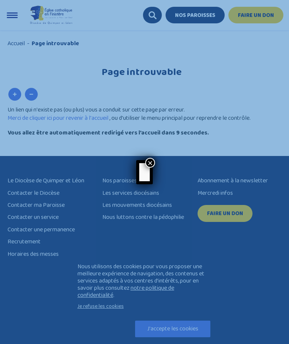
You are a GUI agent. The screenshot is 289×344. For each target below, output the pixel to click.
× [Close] (150, 163)
